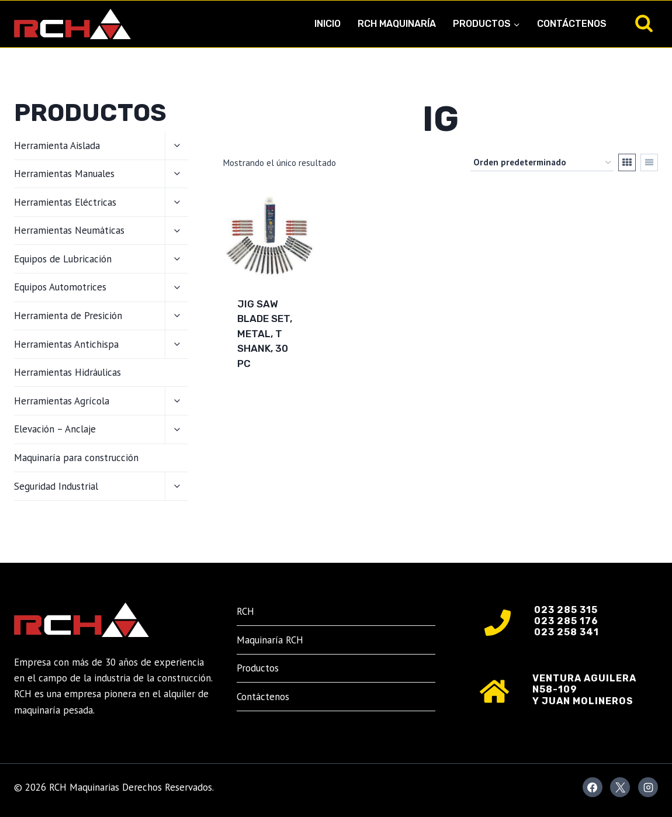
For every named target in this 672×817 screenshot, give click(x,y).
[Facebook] (592, 787)
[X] (620, 787)
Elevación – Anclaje (55, 429)
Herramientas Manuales (64, 173)
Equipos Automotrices (60, 287)
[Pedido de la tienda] (542, 162)
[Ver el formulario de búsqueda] (644, 24)
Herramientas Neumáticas (69, 230)
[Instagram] (648, 787)
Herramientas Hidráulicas (67, 372)
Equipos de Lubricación (63, 258)
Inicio (327, 23)
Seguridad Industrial (56, 486)
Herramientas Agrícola (61, 400)
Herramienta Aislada (57, 145)
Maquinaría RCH (270, 639)
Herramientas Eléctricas (65, 202)
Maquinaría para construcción (76, 457)
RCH (245, 611)
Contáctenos (572, 23)
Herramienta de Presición (68, 315)
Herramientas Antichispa (66, 344)
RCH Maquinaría (397, 23)
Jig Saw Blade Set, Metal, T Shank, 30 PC (264, 333)
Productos (258, 668)
